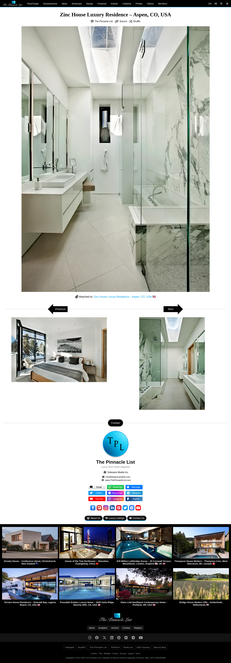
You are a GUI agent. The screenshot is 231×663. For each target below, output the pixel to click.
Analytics (103, 628)
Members (162, 3)
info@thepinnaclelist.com (118, 477)
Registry (138, 628)
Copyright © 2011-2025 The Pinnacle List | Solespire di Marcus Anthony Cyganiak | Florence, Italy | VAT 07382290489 (115, 658)
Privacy (115, 654)
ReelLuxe (128, 647)
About (92, 628)
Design (89, 3)
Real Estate (33, 3)
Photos (139, 3)
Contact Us (136, 518)
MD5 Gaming (143, 647)
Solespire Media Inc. (118, 472)
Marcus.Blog (160, 647)
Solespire (69, 647)
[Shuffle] (215, 3)
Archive (115, 628)
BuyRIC (82, 647)
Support (131, 654)
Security (123, 654)
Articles (114, 3)
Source (123, 21)
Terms (137, 654)
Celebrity (126, 3)
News (64, 3)
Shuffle (136, 21)
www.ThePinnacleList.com (118, 480)
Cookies (94, 654)
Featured (102, 3)
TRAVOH (114, 647)
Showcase (77, 3)
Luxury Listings (114, 518)
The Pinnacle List (104, 21)
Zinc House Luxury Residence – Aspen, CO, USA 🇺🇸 (125, 296)
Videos (150, 3)
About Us (93, 518)
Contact (126, 628)
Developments (50, 3)
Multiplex (107, 654)
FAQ (100, 654)
